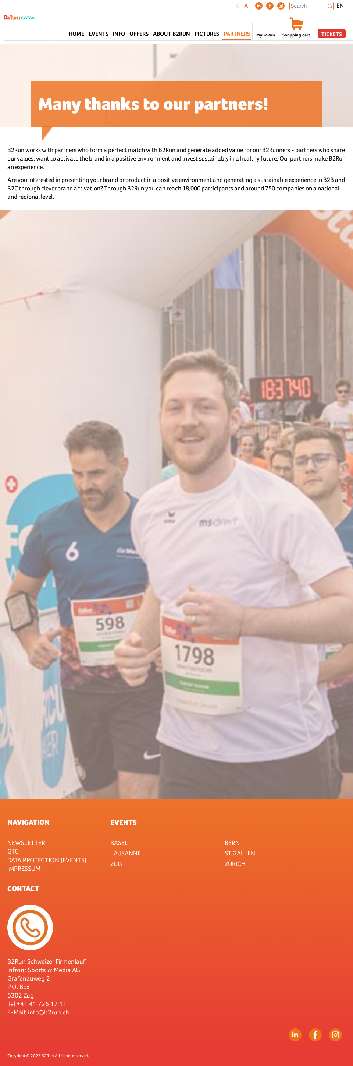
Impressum (23, 868)
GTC (13, 851)
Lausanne (125, 853)
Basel (119, 843)
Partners (237, 33)
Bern (232, 843)
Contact (23, 888)
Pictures (207, 33)
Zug (116, 864)
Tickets (331, 34)
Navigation (28, 822)
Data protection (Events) (46, 860)
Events (123, 822)
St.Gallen (240, 853)
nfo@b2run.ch (49, 1012)
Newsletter (26, 843)
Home (76, 33)
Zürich (235, 864)
